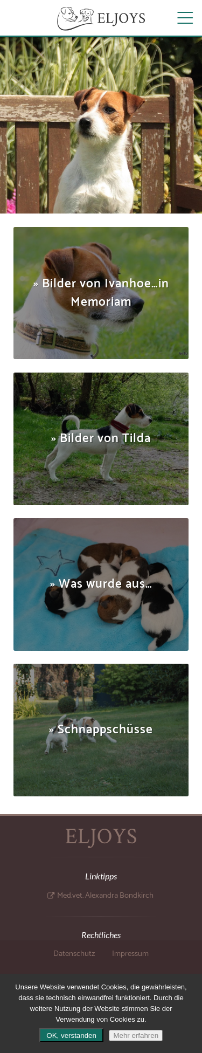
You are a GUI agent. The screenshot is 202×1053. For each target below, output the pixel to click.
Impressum (130, 953)
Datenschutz (74, 953)
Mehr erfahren (135, 1035)
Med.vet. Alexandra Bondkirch (105, 895)
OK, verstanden (71, 1035)
